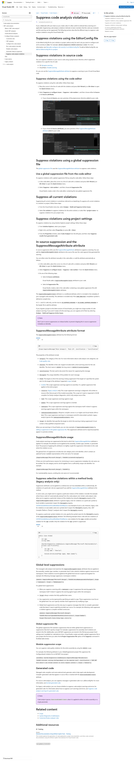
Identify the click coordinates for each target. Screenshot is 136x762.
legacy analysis (52, 390)
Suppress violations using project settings (116, 25)
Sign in (132, 2)
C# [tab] (38, 339)
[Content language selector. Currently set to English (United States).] (10, 752)
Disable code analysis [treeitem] (11, 49)
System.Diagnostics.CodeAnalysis (49, 716)
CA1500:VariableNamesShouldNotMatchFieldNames (51, 505)
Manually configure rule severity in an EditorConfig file (62, 47)
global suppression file (45, 168)
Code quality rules (44, 361)
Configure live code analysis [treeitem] (13, 44)
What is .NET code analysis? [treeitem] (12, 28)
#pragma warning (47, 65)
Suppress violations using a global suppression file (118, 20)
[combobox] (17, 16)
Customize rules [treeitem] (10, 38)
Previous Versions (15, 757)
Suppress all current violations (113, 23)
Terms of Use (63, 757)
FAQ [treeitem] (6, 56)
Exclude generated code (53, 683)
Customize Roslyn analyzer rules (49, 718)
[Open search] (128, 2)
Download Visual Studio (126, 7)
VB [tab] (42, 339)
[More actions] (98, 13)
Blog (23, 757)
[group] (68, 349)
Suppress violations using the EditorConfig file (117, 16)
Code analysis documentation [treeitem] (11, 23)
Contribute (31, 757)
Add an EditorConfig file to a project (47, 49)
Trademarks (72, 757)
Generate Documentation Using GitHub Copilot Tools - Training (53, 734)
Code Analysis (53, 13)
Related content (109, 31)
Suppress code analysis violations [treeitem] (15, 54)
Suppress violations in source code (114, 18)
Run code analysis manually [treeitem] (13, 46)
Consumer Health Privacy (50, 757)
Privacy (38, 757)
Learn (37, 13)
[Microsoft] (3, 2)
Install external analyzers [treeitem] (11, 33)
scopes (69, 381)
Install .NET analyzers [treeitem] (10, 31)
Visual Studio (44, 13)
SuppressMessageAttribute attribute (59, 71)
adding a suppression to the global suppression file (51, 430)
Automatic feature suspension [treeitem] (14, 51)
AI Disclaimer (5, 757)
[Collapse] (30, 13)
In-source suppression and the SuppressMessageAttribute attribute (114, 28)
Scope (41, 713)
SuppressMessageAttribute (66, 250)
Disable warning (52, 67)
